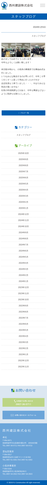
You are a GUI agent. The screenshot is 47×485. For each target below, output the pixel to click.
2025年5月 (23, 184)
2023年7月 (23, 318)
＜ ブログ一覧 (23, 113)
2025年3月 (23, 196)
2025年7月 (23, 171)
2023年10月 (23, 299)
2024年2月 (23, 275)
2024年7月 (23, 245)
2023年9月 (23, 306)
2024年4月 (23, 263)
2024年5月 (23, 257)
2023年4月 (23, 336)
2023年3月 (23, 342)
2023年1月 (23, 354)
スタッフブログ (39, 36)
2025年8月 (23, 165)
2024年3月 (23, 269)
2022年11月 (23, 367)
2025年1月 (23, 208)
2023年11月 (23, 293)
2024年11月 (23, 220)
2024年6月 (23, 251)
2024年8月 (23, 239)
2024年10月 (23, 226)
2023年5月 (23, 330)
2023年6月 (23, 324)
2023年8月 (23, 312)
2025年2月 (23, 202)
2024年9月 (23, 232)
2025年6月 (23, 178)
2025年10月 (23, 153)
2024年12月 (23, 214)
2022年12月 (23, 360)
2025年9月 (23, 159)
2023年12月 (23, 287)
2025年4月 (23, 190)
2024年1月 (23, 281)
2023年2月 (23, 348)
